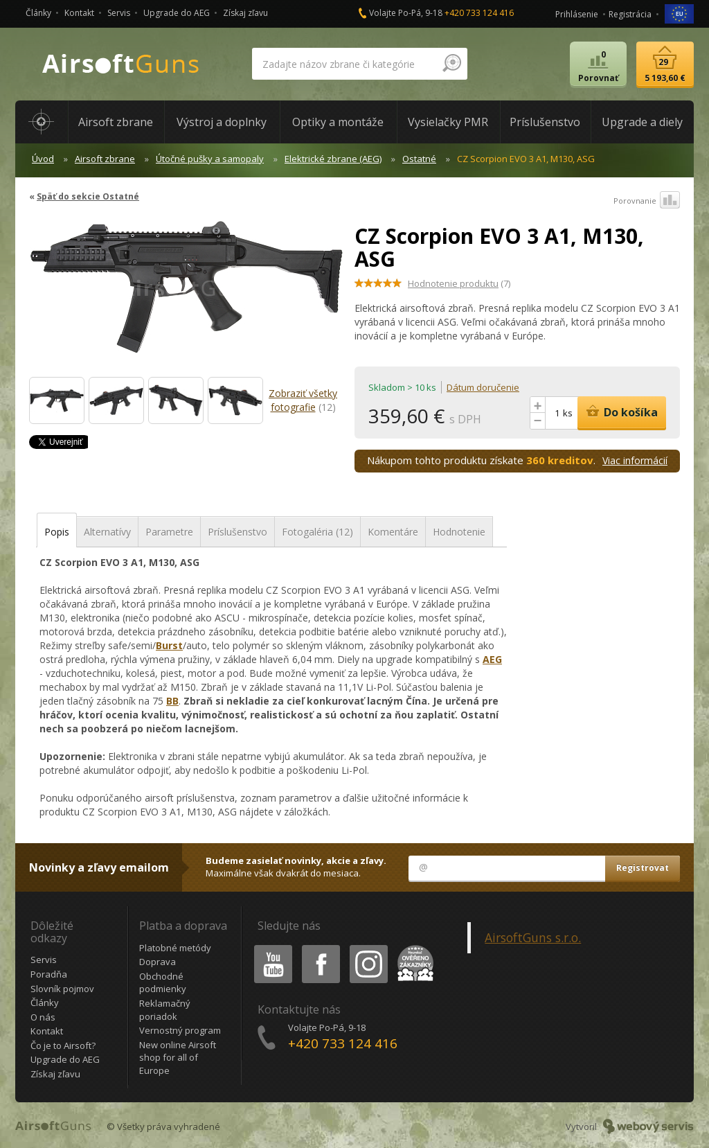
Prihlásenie (576, 14)
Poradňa (48, 974)
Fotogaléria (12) (317, 531)
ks (568, 413)
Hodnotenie (459, 531)
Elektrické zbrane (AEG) (333, 158)
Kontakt (79, 13)
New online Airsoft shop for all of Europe (177, 1058)
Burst (169, 645)
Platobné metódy (175, 948)
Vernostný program (180, 1030)
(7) (459, 283)
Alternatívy (107, 531)
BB (172, 700)
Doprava (157, 961)
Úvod (43, 158)
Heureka (412, 947)
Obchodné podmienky (162, 983)
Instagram (368, 947)
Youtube (269, 947)
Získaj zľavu (245, 13)
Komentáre (393, 531)
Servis (118, 13)
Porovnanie (646, 201)
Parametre (169, 531)
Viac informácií (634, 460)
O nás (42, 1017)
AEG (492, 659)
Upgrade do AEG (176, 13)
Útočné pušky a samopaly (210, 158)
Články (38, 13)
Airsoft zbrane (105, 158)
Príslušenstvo (237, 531)
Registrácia (630, 14)
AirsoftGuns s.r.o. (533, 937)
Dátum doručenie (483, 387)
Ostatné (419, 158)
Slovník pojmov (62, 988)
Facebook (319, 947)
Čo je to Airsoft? (63, 1045)
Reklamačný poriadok (164, 1010)
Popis (56, 531)
